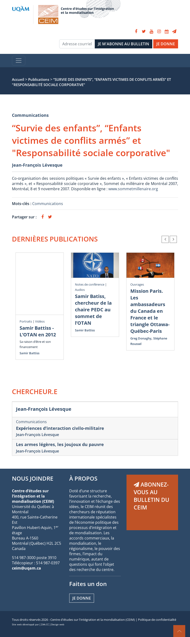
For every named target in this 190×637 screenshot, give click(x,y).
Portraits (26, 321)
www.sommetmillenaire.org (133, 188)
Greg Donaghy (140, 338)
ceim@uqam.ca (26, 568)
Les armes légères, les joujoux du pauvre (60, 444)
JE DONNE (165, 43)
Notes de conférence (89, 284)
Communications (30, 115)
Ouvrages (137, 284)
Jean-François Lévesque (37, 165)
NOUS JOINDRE (32, 478)
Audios (80, 290)
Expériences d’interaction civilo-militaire (60, 428)
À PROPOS (83, 478)
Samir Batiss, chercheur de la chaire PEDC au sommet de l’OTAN (93, 309)
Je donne (81, 598)
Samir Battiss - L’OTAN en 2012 (38, 331)
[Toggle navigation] (18, 60)
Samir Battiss (29, 353)
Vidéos (40, 321)
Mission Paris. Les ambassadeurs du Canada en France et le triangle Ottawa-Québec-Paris (149, 311)
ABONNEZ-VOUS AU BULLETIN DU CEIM (151, 496)
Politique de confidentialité (157, 619)
